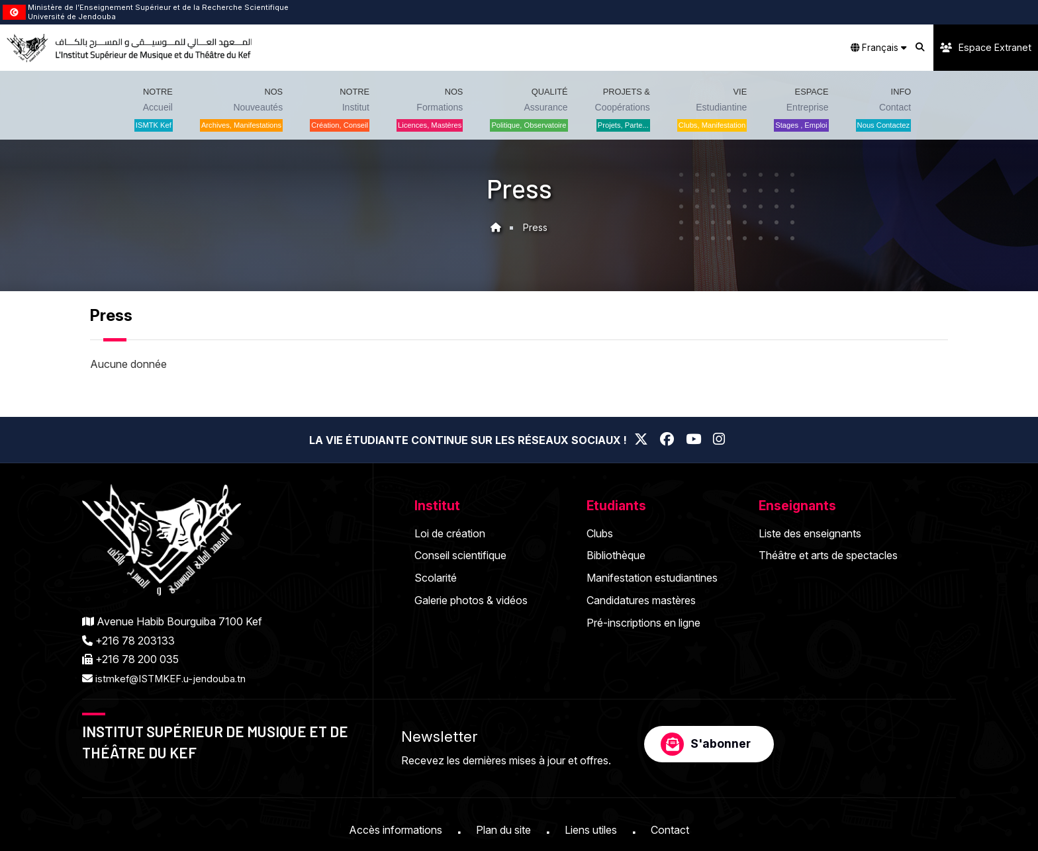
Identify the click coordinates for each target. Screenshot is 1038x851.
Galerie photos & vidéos (471, 600)
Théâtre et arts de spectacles (828, 555)
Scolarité (435, 577)
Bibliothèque (616, 555)
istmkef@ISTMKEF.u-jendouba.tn (175, 678)
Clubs (600, 533)
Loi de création (449, 533)
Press (535, 227)
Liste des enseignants (810, 533)
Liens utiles (591, 829)
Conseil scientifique (460, 555)
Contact (670, 829)
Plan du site (503, 829)
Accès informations (395, 829)
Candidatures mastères (641, 600)
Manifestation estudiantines (652, 577)
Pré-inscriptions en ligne (643, 622)
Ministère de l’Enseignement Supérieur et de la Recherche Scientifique (158, 7)
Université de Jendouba (72, 16)
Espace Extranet (985, 47)
